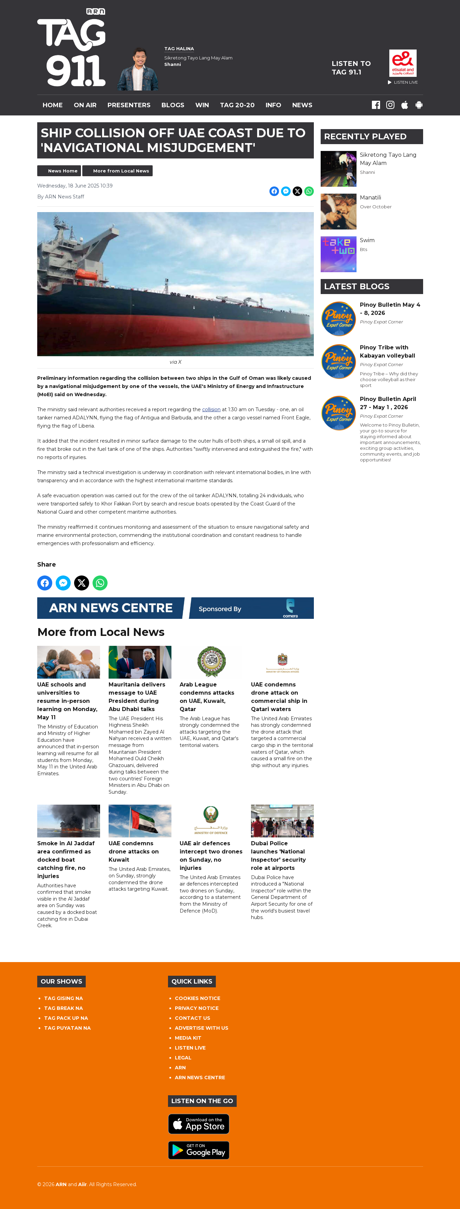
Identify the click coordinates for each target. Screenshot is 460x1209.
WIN (202, 105)
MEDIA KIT (188, 1038)
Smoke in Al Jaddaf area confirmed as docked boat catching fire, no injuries (68, 842)
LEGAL (183, 1058)
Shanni (367, 172)
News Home (63, 170)
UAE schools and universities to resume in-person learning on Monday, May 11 (68, 683)
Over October (376, 206)
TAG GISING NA (63, 998)
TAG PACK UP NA (66, 1018)
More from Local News (121, 170)
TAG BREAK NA (63, 1008)
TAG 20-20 (237, 105)
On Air (85, 105)
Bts (363, 249)
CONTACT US (192, 1018)
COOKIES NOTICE (197, 998)
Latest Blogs (356, 286)
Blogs (173, 105)
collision (211, 410)
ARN (180, 1068)
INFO (273, 105)
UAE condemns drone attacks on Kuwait (139, 834)
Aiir (82, 1184)
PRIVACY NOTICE (197, 1008)
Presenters (129, 105)
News (302, 105)
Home (53, 105)
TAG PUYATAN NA (67, 1028)
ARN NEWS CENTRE (200, 1077)
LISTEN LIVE (190, 1048)
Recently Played (365, 136)
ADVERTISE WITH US (201, 1028)
